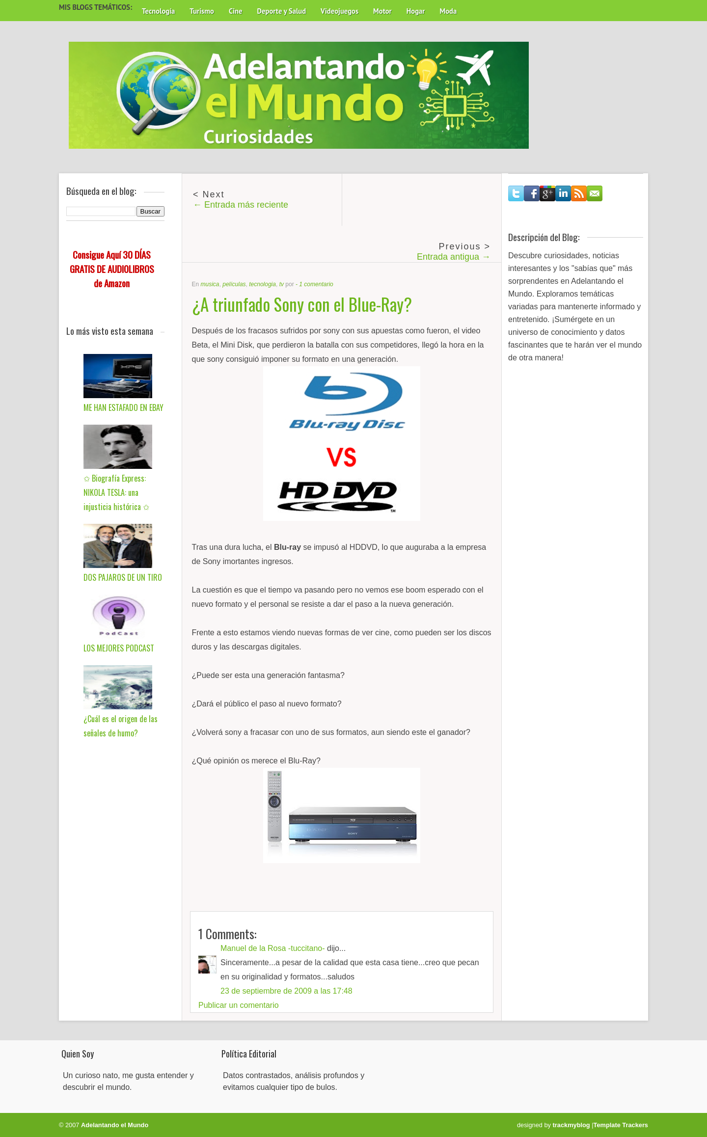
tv (281, 284)
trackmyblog (571, 1125)
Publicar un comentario (238, 1005)
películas (233, 284)
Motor (382, 11)
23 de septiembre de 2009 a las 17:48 (286, 991)
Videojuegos (339, 11)
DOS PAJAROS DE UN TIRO (122, 577)
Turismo (202, 11)
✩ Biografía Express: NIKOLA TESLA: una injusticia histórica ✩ (116, 492)
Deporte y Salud (281, 11)
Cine (236, 11)
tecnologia (262, 284)
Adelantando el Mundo (114, 1125)
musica (210, 284)
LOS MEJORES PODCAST (118, 648)
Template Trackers (621, 1125)
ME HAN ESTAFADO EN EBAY (123, 407)
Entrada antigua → (453, 257)
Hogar (416, 11)
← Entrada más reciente (240, 205)
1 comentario (316, 284)
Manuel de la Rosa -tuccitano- (272, 948)
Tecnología (158, 11)
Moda (448, 11)
